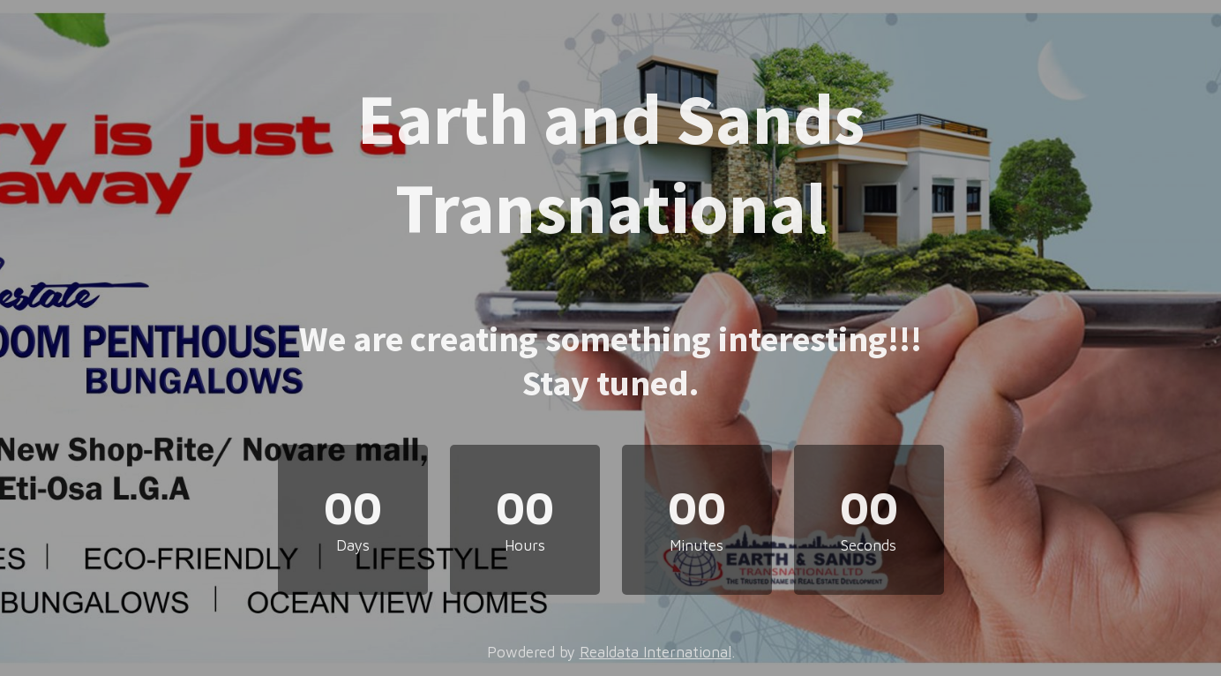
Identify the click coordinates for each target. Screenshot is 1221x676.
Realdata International (655, 652)
